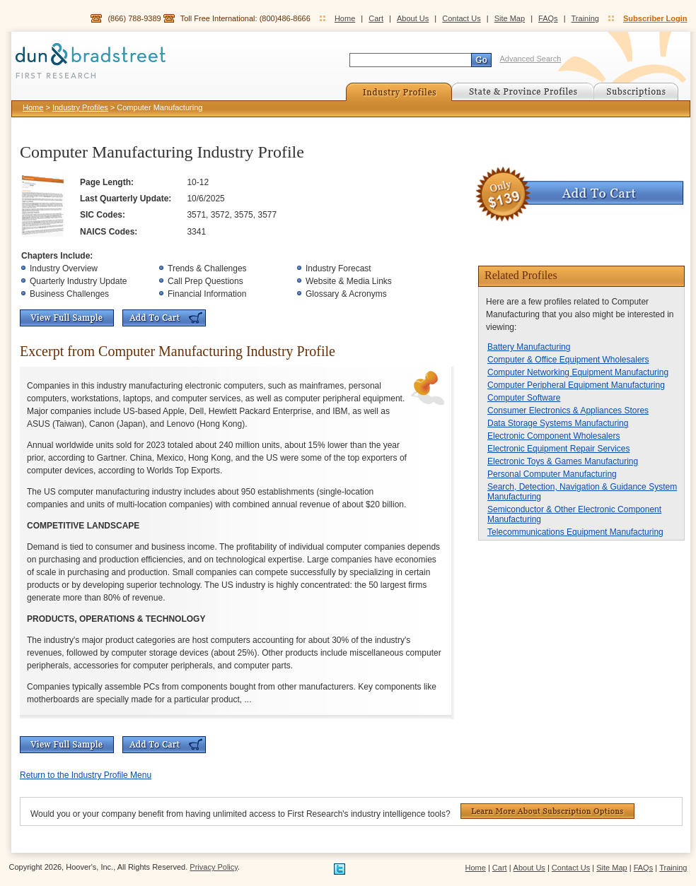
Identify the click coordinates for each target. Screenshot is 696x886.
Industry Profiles (80, 107)
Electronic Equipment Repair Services (558, 449)
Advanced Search (531, 58)
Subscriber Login (655, 18)
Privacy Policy (214, 867)
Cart (376, 18)
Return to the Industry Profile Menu (85, 775)
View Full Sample (67, 317)
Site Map (509, 18)
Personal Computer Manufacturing (552, 474)
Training (585, 18)
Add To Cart (164, 317)
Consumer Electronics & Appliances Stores (568, 410)
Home (345, 18)
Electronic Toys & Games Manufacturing (562, 461)
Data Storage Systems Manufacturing (557, 423)
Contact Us (461, 18)
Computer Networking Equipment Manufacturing (577, 372)
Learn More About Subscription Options (547, 811)
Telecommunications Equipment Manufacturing (575, 532)
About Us (413, 18)
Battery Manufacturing (528, 347)
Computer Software (523, 398)
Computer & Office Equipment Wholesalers (568, 360)
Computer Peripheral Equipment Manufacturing (576, 385)
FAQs (548, 18)
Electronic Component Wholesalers (553, 436)
